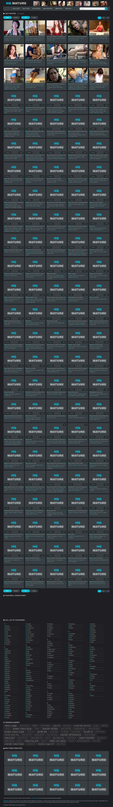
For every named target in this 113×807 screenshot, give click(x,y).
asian (6, 133)
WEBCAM (59, 8)
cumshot (29, 638)
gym (49, 636)
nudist (71, 635)
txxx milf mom (64, 731)
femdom (29, 689)
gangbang (16, 109)
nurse (71, 639)
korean (50, 687)
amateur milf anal (66, 725)
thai (92, 653)
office (70, 254)
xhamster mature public (27, 734)
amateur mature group (22, 729)
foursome (29, 706)
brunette (82, 38)
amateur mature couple (14, 732)
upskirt (15, 158)
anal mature (95, 725)
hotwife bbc (36, 728)
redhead (41, 160)
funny (14, 62)
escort (28, 674)
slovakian (72, 705)
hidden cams (51, 649)
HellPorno (29, 200)
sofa (70, 111)
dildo (28, 653)
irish (49, 668)
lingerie (104, 111)
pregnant (72, 672)
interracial (50, 664)
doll (28, 661)
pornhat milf (19, 740)
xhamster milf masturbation (90, 734)
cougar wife (56, 725)
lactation (50, 693)
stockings (73, 63)
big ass (31, 38)
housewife (84, 87)
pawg (101, 63)
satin (71, 693)
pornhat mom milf (39, 734)
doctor (28, 657)
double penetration (72, 134)
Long (32, 17)
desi (28, 651)
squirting (93, 630)
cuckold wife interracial (81, 725)
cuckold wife (7, 728)
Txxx (49, 128)
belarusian (8, 661)
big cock (28, 133)
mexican (50, 713)
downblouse (30, 663)
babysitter (8, 651)
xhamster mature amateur (93, 728)
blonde (32, 85)
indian (49, 662)
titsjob (92, 657)
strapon (93, 634)
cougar (103, 85)
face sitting (30, 685)
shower (6, 395)
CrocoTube (72, 508)
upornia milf (47, 737)
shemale (72, 699)
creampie (82, 85)
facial (28, 687)
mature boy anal (31, 741)
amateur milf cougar (61, 743)
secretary (79, 254)
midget (50, 715)
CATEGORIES (48, 8)
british (49, 370)
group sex (21, 109)
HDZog (7, 176)
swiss (92, 642)
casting (58, 38)
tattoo (12, 371)
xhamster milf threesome (70, 735)
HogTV (50, 294)
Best (7, 17)
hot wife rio (88, 732)
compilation (63, 38)
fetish (36, 85)
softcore (92, 490)
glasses (76, 253)
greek (49, 632)
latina (18, 87)
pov (11, 182)
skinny (6, 537)
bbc (7, 655)
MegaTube (8, 579)
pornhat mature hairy (100, 731)
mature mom (71, 740)
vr (91, 680)
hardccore (7, 229)
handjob (6, 207)
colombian (50, 490)
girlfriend (50, 624)
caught (57, 85)
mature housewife (86, 738)
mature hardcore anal (36, 737)
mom (49, 63)
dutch (28, 665)
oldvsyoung (39, 62)
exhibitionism (30, 680)
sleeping (72, 703)
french (99, 251)
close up (8, 709)
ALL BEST (16, 8)
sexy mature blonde (54, 731)
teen (49, 229)
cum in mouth (29, 134)
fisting (28, 699)
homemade (18, 38)
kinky (49, 683)
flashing (29, 701)
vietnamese (94, 674)
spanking (93, 626)
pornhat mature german (83, 741)
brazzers (82, 251)
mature (103, 38)
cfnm (7, 703)
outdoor (61, 87)
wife (52, 63)
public (71, 674)
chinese (8, 707)
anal (27, 38)
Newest (15, 17)
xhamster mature (30, 731)
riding (71, 682)
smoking (28, 420)
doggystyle (36, 38)
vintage (93, 676)
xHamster (7, 34)
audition (8, 640)
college (7, 711)
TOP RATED (36, 8)
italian (97, 111)
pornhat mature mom (79, 728)
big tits (11, 38)
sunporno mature (96, 740)
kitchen (14, 87)
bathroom (8, 653)
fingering (58, 370)
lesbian (50, 697)
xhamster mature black (14, 744)
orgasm (15, 111)
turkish (93, 661)
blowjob (18, 85)
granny (40, 38)
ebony (28, 670)
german (19, 205)
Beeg (92, 365)
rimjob (71, 684)
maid (49, 705)
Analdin (7, 247)
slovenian (72, 707)
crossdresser (30, 628)
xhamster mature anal (71, 737)
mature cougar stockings (52, 734)
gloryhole (50, 628)
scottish (72, 695)
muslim (71, 628)
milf (106, 38)
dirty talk (29, 655)
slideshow (105, 63)
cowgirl (59, 180)
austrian (8, 644)
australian (8, 642)
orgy (71, 653)
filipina (29, 693)
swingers (93, 640)
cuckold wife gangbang (45, 725)
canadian (8, 695)
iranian (50, 666)
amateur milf (44, 740)
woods (92, 689)
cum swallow (14, 205)
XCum (71, 176)
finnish (29, 697)
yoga (92, 695)
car (48, 417)
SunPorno (29, 176)
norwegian (72, 633)
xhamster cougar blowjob (66, 728)
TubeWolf (71, 152)
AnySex (7, 342)
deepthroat (56, 277)
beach (7, 659)
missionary (71, 182)
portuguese (72, 668)
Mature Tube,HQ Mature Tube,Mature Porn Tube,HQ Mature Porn (16, 3)
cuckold (29, 632)
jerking (50, 678)
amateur (6, 38)
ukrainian (93, 666)
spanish (93, 624)
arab (6, 322)
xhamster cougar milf (46, 744)
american (54, 38)
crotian (29, 630)
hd (14, 38)
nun (71, 637)
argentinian (8, 636)
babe (92, 322)
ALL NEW (26, 8)
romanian (72, 686)
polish (28, 254)
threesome (12, 136)
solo (73, 158)
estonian (29, 676)
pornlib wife (42, 732)
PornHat (29, 484)
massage (50, 707)
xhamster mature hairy (11, 735)
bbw (11, 62)
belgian (7, 663)
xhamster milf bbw (50, 729)
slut (71, 709)
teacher (93, 649)
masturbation (55, 158)
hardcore (34, 134)
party (71, 662)
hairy (32, 109)
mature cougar (10, 725)
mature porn (104, 725)
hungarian (51, 657)
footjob (95, 251)
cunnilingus (50, 277)
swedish (93, 638)
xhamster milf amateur (24, 725)
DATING (68, 8)
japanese (7, 134)
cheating (11, 299)
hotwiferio (34, 725)
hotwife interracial (9, 741)
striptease (104, 134)
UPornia (29, 223)
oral (71, 649)
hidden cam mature (57, 741)
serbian (72, 697)
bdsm (92, 275)
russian (72, 688)
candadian (93, 488)
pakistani (72, 660)
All (24, 17)
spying (92, 628)
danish (29, 647)
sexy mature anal (58, 738)
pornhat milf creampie (76, 731)
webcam (93, 685)
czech (28, 642)
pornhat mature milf (31, 743)
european (28, 180)
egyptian (29, 672)
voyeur (28, 349)
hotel (41, 204)
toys (52, 348)
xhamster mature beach (23, 737)
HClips (71, 34)
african (7, 626)
